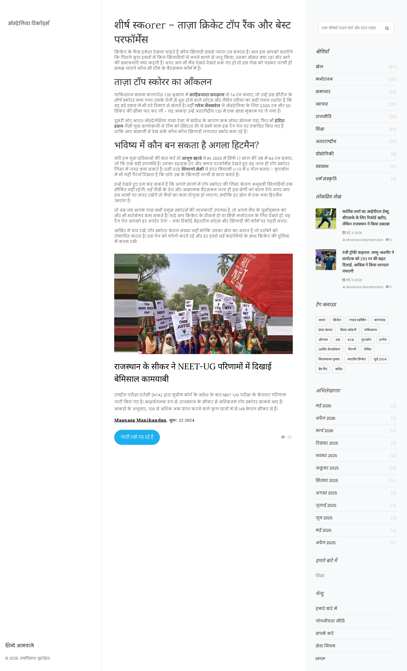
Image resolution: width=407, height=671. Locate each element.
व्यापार (356, 104)
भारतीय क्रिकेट (356, 363)
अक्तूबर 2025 (356, 476)
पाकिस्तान (370, 333)
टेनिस (367, 353)
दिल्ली (352, 353)
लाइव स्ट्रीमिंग (357, 323)
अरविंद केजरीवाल (329, 353)
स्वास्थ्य (356, 166)
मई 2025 (356, 538)
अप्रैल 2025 (356, 551)
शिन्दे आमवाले (19, 624)
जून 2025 (356, 526)
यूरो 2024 (380, 363)
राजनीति (356, 116)
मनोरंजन (356, 79)
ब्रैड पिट (322, 372)
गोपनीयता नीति (330, 629)
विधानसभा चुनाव (329, 363)
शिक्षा (356, 129)
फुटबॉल (366, 343)
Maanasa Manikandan (140, 423)
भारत (321, 323)
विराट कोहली (348, 333)
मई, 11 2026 (352, 283)
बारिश (338, 372)
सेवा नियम (325, 654)
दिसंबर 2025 (356, 451)
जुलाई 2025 (356, 513)
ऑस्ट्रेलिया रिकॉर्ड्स (28, 23)
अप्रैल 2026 (356, 426)
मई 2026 (356, 414)
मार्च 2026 (356, 439)
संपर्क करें (325, 642)
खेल (356, 66)
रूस (338, 343)
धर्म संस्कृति (356, 178)
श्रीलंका (323, 343)
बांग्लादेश (379, 323)
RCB (351, 343)
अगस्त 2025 (356, 501)
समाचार (356, 91)
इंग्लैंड (382, 343)
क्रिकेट (337, 323)
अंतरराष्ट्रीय (356, 141)
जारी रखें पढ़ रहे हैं (137, 440)
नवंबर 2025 (356, 464)
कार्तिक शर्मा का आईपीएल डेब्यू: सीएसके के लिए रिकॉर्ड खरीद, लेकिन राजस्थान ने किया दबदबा (366, 221)
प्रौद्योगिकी (356, 153)
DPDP (320, 667)
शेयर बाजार (325, 333)
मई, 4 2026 (352, 236)
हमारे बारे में (326, 617)
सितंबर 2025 (356, 489)
